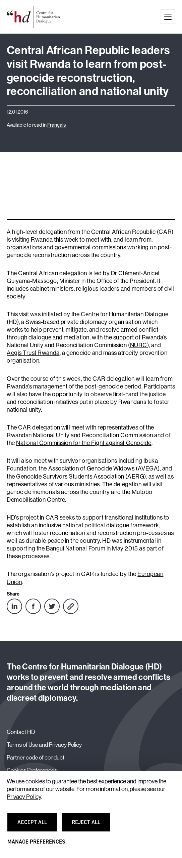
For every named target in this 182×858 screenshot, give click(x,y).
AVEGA (148, 468)
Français (56, 125)
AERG (135, 476)
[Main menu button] (168, 16)
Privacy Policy (24, 796)
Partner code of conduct (35, 757)
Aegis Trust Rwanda (33, 353)
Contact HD (21, 732)
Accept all (36, 825)
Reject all (90, 825)
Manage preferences (36, 844)
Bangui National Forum (75, 548)
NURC (138, 345)
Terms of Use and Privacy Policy (44, 744)
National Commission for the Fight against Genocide (83, 443)
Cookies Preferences (32, 770)
